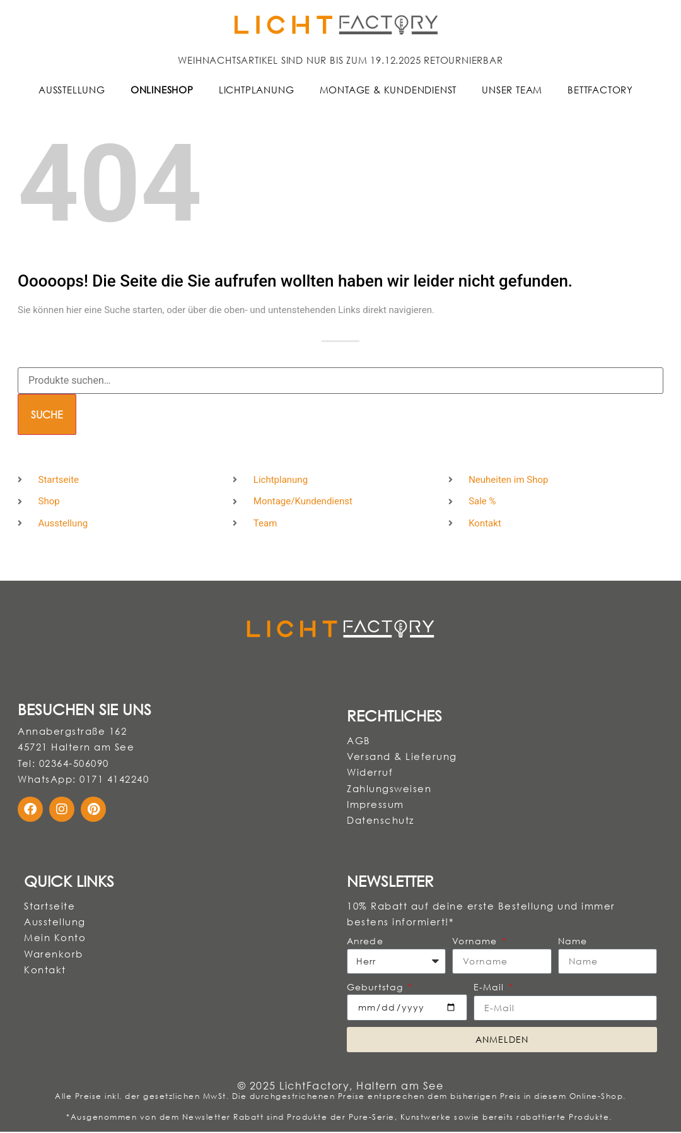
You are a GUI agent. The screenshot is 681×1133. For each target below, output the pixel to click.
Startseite (49, 906)
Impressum (375, 804)
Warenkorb (53, 955)
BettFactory (600, 89)
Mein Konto (55, 938)
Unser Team (512, 89)
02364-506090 (74, 763)
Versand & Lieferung (402, 756)
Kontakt (45, 970)
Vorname (476, 942)
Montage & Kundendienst (388, 89)
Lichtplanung (256, 89)
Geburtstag (376, 988)
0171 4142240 (114, 779)
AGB (359, 740)
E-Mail (491, 988)
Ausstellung (71, 89)
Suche (47, 414)
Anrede (365, 942)
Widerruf (370, 772)
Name (572, 942)
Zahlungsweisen (389, 789)
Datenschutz (380, 821)
